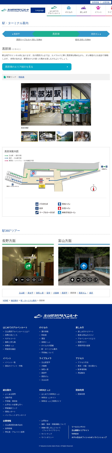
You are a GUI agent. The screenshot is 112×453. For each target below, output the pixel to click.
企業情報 (106, 2)
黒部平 (17, 34)
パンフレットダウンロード (15, 415)
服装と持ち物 (10, 342)
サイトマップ (46, 434)
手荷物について (47, 353)
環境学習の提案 (84, 346)
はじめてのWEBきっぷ (50, 394)
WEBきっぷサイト (48, 398)
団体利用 (81, 394)
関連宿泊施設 (10, 349)
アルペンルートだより (86, 339)
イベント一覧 (10, 362)
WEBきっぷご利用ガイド (51, 401)
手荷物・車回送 (11, 401)
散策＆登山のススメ (86, 335)
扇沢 (91, 293)
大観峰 (56, 293)
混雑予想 (8, 398)
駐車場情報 (82, 369)
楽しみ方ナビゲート (86, 332)
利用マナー (82, 342)
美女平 (30, 293)
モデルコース (10, 339)
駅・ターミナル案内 (28, 301)
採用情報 (95, 2)
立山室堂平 (45, 362)
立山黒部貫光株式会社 (14, 425)
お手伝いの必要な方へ (14, 405)
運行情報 (44, 332)
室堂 (48, 293)
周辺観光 (81, 373)
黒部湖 (56, 34)
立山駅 (22, 293)
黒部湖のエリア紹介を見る (19, 66)
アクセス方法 (83, 362)
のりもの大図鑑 (47, 346)
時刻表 (21, 77)
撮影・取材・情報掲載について (53, 424)
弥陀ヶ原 (40, 293)
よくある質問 (10, 394)
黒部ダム (95, 34)
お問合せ (44, 421)
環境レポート (10, 412)
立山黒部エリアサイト (80, 430)
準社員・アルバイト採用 (14, 432)
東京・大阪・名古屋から (87, 366)
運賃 (43, 339)
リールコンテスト (79, 427)
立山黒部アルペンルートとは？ (17, 332)
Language (39, 10)
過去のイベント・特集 (14, 366)
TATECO (75, 434)
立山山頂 (44, 380)
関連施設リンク (11, 408)
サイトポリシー (47, 437)
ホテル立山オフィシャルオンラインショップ (89, 437)
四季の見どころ (11, 335)
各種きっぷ (9, 346)
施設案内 (14, 301)
